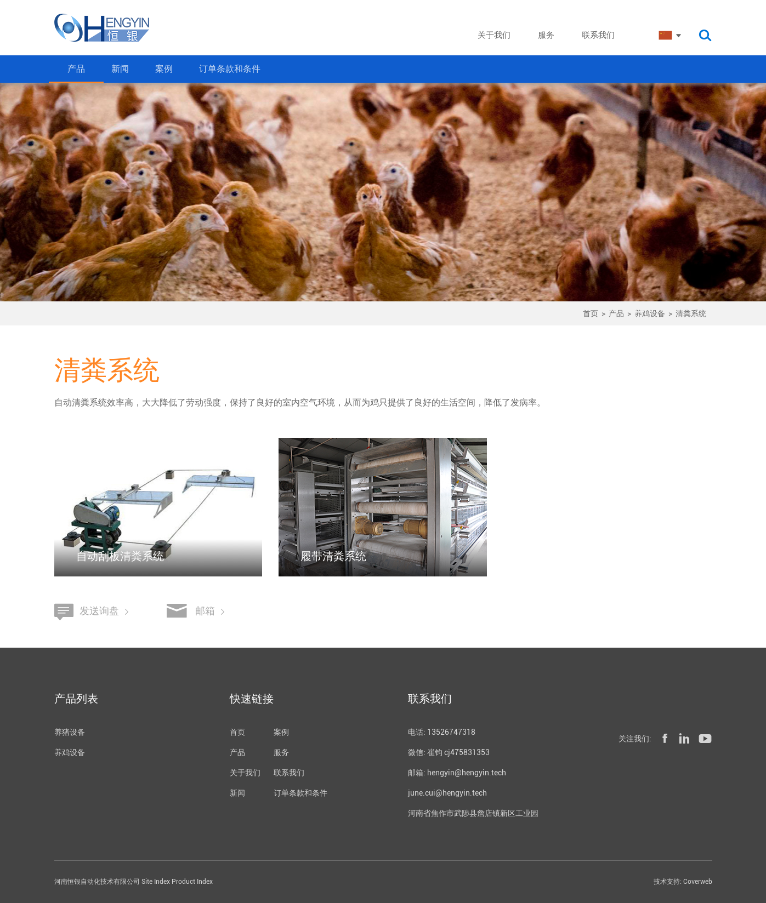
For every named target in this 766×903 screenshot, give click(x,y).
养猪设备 (69, 732)
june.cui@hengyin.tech (447, 792)
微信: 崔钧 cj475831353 (449, 752)
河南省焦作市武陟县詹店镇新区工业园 (473, 813)
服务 (281, 752)
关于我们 (245, 772)
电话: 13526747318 (441, 732)
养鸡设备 (649, 313)
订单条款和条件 (229, 69)
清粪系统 (691, 313)
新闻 (120, 69)
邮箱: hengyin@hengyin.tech (457, 772)
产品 (76, 69)
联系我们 (289, 772)
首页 (590, 313)
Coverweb (697, 881)
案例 (164, 69)
